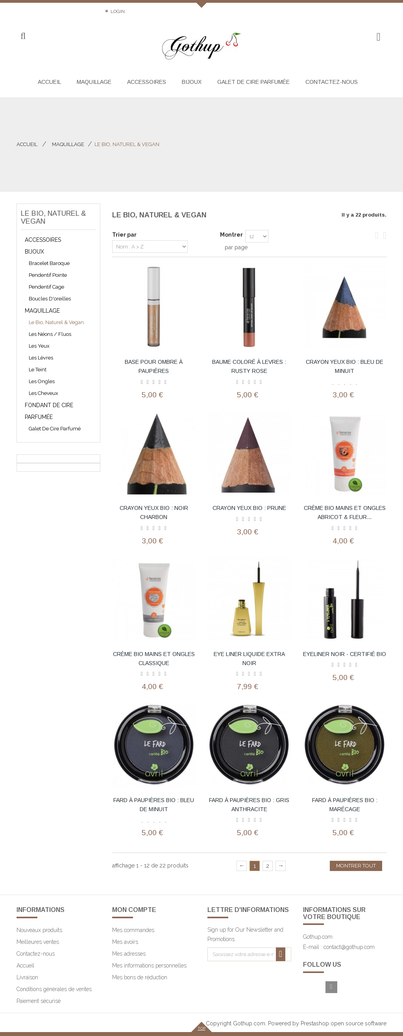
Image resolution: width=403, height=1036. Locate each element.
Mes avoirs (125, 942)
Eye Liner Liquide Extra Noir (249, 658)
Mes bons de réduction (139, 977)
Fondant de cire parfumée (49, 411)
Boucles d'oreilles (50, 299)
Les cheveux (43, 393)
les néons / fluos (50, 334)
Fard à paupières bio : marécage (344, 804)
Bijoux (34, 251)
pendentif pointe (48, 275)
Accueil (27, 144)
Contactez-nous (38, 11)
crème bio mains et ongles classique (154, 658)
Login (117, 11)
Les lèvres (41, 358)
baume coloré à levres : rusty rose (249, 366)
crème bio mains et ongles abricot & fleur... (345, 512)
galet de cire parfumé (55, 429)
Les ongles (42, 381)
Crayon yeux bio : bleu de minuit (344, 366)
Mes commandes (133, 930)
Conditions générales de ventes (54, 989)
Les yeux (39, 346)
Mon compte (134, 909)
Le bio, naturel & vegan (56, 322)
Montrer (231, 235)
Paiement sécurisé (39, 1001)
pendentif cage (46, 287)
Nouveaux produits (39, 930)
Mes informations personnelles (149, 965)
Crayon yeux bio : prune (249, 508)
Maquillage (42, 311)
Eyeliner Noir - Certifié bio (344, 654)
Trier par (124, 235)
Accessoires (43, 240)
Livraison (27, 977)
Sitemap (84, 11)
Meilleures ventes (38, 942)
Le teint (37, 370)
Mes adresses (129, 954)
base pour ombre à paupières (154, 366)
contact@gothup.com (349, 947)
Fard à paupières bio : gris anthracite (249, 804)
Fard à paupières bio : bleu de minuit (153, 804)
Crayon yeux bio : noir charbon (154, 512)
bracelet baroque (49, 263)
